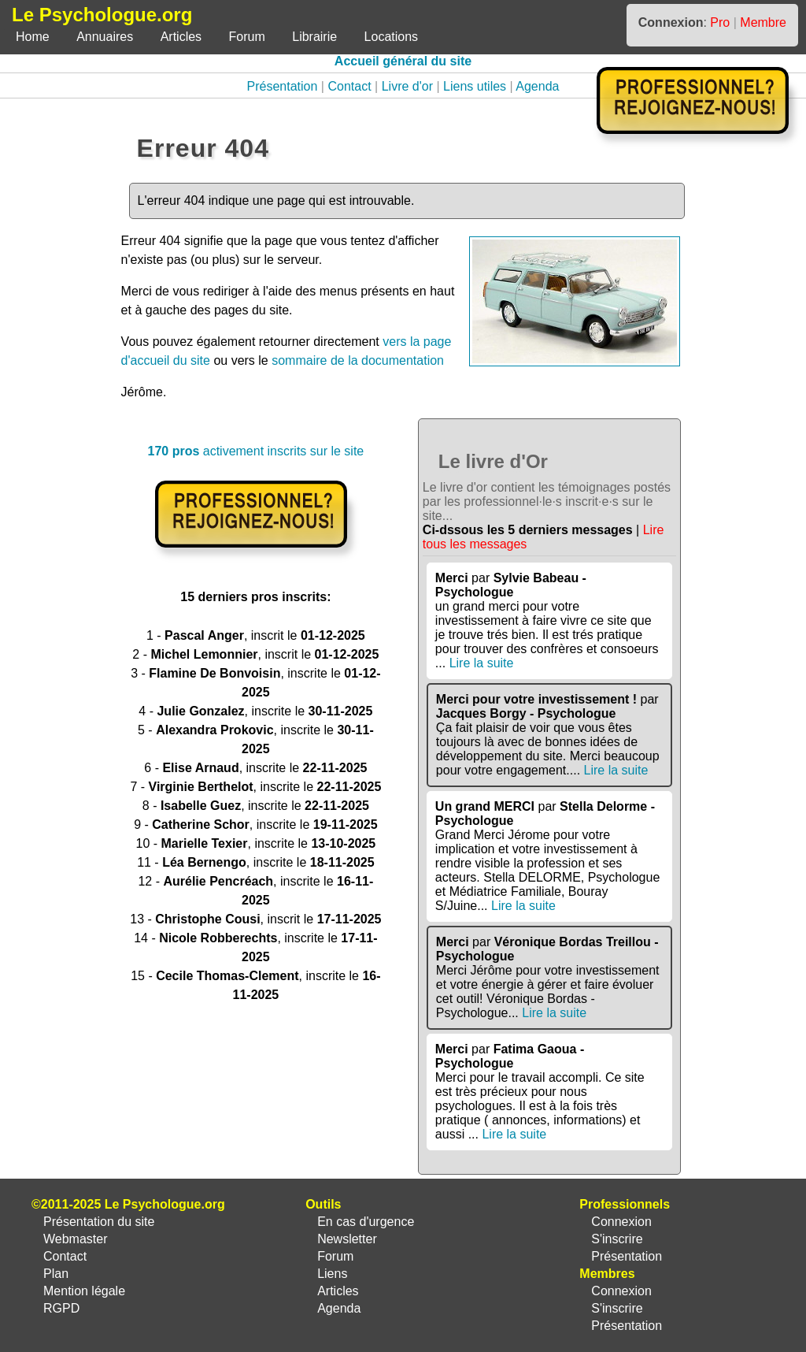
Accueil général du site (403, 61)
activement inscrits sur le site (255, 451)
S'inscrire (616, 1239)
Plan (55, 1273)
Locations (391, 36)
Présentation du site (98, 1221)
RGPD (61, 1308)
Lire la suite (481, 663)
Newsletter (347, 1239)
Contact (349, 86)
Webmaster (75, 1239)
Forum (247, 36)
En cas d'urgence (365, 1221)
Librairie (314, 36)
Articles (181, 36)
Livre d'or (407, 86)
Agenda (537, 86)
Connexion (621, 1221)
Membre (763, 22)
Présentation (282, 86)
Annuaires (104, 36)
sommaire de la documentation (358, 360)
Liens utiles (474, 86)
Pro (720, 22)
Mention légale (84, 1291)
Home (33, 36)
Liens (332, 1273)
